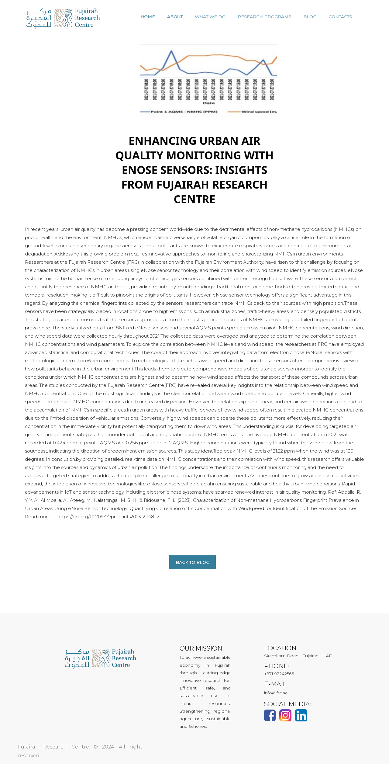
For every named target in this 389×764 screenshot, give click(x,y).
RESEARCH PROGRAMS (264, 16)
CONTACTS (340, 16)
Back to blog (192, 562)
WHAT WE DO (210, 16)
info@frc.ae (276, 693)
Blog (309, 16)
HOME (147, 16)
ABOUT (175, 16)
